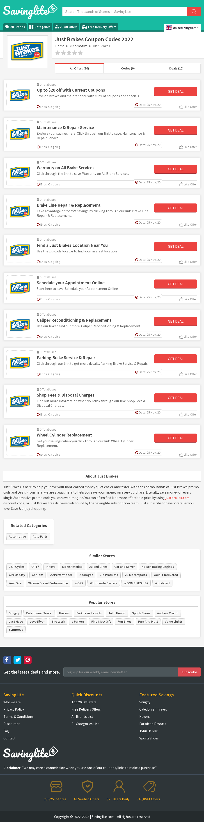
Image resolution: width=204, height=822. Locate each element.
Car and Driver (124, 566)
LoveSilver (37, 621)
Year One (15, 583)
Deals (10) (176, 68)
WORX (79, 583)
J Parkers (78, 621)
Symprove (16, 629)
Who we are (12, 702)
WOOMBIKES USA (136, 583)
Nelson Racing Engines (158, 566)
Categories (39, 27)
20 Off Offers (66, 27)
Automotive (78, 46)
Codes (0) (128, 68)
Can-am (37, 575)
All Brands (15, 27)
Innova (50, 566)
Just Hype (16, 621)
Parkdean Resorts (89, 613)
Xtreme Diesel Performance (48, 583)
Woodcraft (162, 583)
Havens (64, 613)
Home (59, 46)
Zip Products (109, 575)
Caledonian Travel (39, 613)
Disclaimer (11, 723)
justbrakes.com (177, 497)
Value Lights (174, 621)
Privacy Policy (13, 709)
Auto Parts (40, 536)
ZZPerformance (61, 575)
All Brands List (82, 716)
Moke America (72, 566)
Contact (9, 738)
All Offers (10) (79, 68)
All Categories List (85, 723)
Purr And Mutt (148, 621)
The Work (58, 621)
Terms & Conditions (18, 716)
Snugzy (14, 613)
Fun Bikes (124, 621)
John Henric (116, 613)
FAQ (6, 731)
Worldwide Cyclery (103, 583)
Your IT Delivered (166, 575)
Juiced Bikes (98, 566)
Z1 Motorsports (136, 575)
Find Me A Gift (101, 621)
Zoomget (86, 575)
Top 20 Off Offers (83, 702)
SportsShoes (141, 613)
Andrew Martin (167, 613)
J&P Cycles (17, 566)
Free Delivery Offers (99, 27)
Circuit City (17, 575)
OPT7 (35, 566)
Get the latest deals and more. (31, 672)
